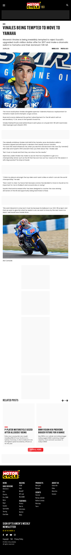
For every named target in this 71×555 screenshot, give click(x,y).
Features (22, 502)
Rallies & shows (40, 501)
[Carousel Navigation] (65, 401)
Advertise (54, 492)
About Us (55, 484)
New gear (38, 486)
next (66, 401)
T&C (11, 540)
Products (39, 484)
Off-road (21, 495)
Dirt (4, 492)
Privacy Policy (19, 540)
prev (63, 401)
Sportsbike (6, 509)
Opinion (21, 513)
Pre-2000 (5, 498)
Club (20, 489)
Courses (38, 496)
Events (38, 493)
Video (53, 489)
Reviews (38, 489)
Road (4, 504)
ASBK (20, 486)
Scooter (5, 506)
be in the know (8, 531)
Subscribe (55, 486)
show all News (35, 450)
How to (21, 507)
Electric (5, 495)
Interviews (22, 510)
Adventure (6, 489)
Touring (5, 512)
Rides (20, 515)
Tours (37, 507)
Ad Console (7, 261)
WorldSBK (22, 497)
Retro (4, 501)
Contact (54, 495)
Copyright (6, 540)
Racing (22, 484)
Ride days (38, 504)
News (5, 484)
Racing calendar (40, 498)
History (21, 504)
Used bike (5, 515)
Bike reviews (8, 487)
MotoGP (21, 492)
